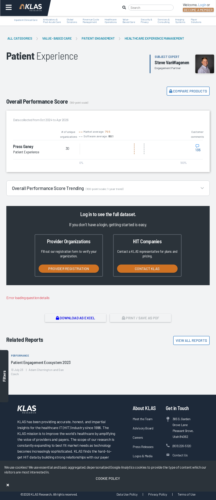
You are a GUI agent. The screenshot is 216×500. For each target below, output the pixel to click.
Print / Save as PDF (140, 318)
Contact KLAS (147, 268)
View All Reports (191, 340)
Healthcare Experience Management (154, 38)
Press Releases (143, 447)
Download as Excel (75, 318)
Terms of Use (187, 494)
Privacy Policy (157, 494)
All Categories (19, 38)
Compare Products (188, 91)
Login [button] (202, 5)
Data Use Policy (127, 494)
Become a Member (198, 10)
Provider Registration (68, 268)
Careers (138, 437)
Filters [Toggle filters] (4, 376)
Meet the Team (143, 419)
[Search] (151, 8)
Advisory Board (143, 428)
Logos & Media (143, 456)
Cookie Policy (108, 478)
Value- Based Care (57, 38)
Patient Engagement (98, 38)
